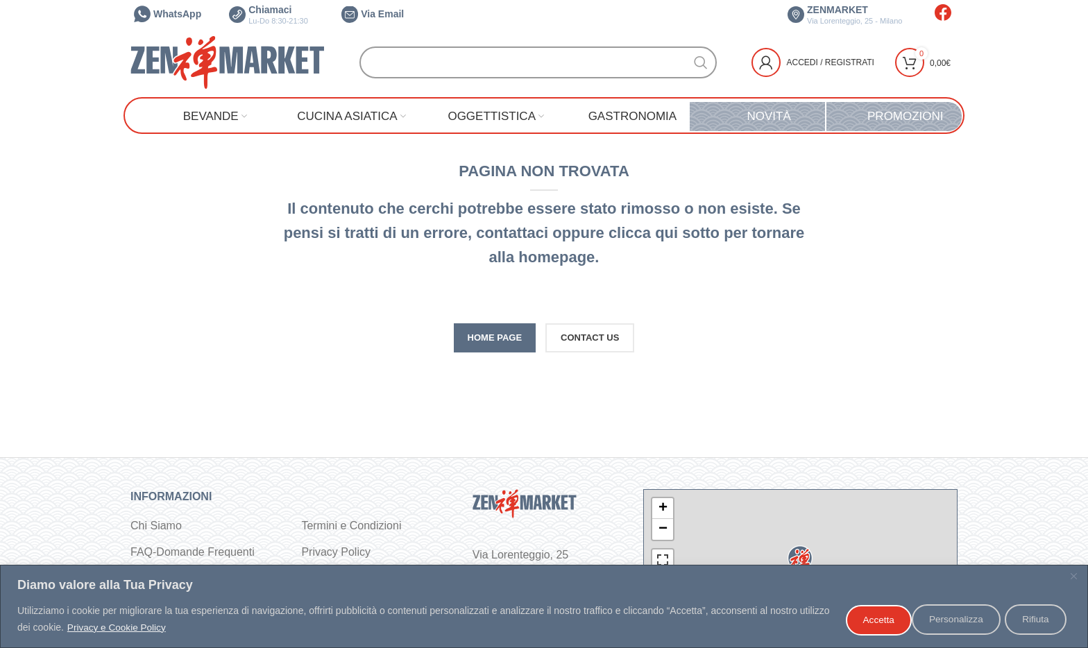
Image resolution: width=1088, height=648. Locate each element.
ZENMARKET (845, 14)
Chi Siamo (156, 525)
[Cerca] (538, 62)
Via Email (372, 14)
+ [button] (663, 508)
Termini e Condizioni (351, 525)
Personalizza (871, 619)
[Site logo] (227, 61)
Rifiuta (959, 619)
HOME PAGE (495, 337)
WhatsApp (167, 14)
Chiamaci (268, 14)
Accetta (1034, 619)
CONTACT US (590, 337)
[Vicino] (1073, 577)
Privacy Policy (336, 552)
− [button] (663, 529)
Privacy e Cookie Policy (150, 627)
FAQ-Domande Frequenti (192, 552)
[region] (544, 606)
